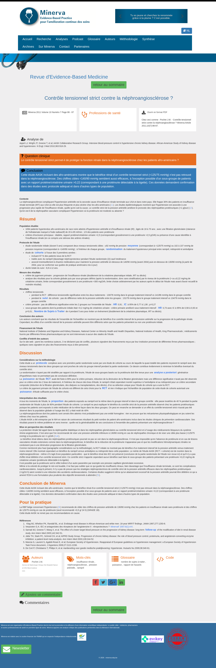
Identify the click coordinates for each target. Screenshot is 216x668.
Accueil (27, 39)
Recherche (44, 39)
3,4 (56, 436)
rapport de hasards (132, 565)
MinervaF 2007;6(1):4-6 (121, 526)
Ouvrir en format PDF (157, 112)
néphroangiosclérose (77, 565)
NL (186, 30)
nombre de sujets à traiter (133, 562)
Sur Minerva (47, 46)
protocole (41, 363)
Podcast (77, 39)
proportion (57, 401)
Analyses (62, 39)
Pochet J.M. (37, 562)
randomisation (114, 249)
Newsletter (16, 649)
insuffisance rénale (85, 562)
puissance (28, 379)
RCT (48, 379)
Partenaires (81, 46)
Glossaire (94, 39)
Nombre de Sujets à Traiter (49, 311)
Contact (64, 46)
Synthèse (148, 39)
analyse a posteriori (165, 372)
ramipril (80, 568)
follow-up (150, 529)
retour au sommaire (108, 85)
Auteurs (110, 39)
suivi (45, 298)
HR (115, 304)
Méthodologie (129, 39)
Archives (28, 46)
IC (125, 304)
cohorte (39, 252)
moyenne (133, 245)
